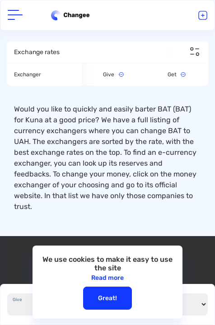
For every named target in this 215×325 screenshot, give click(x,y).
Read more (107, 278)
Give (17, 299)
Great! (107, 298)
